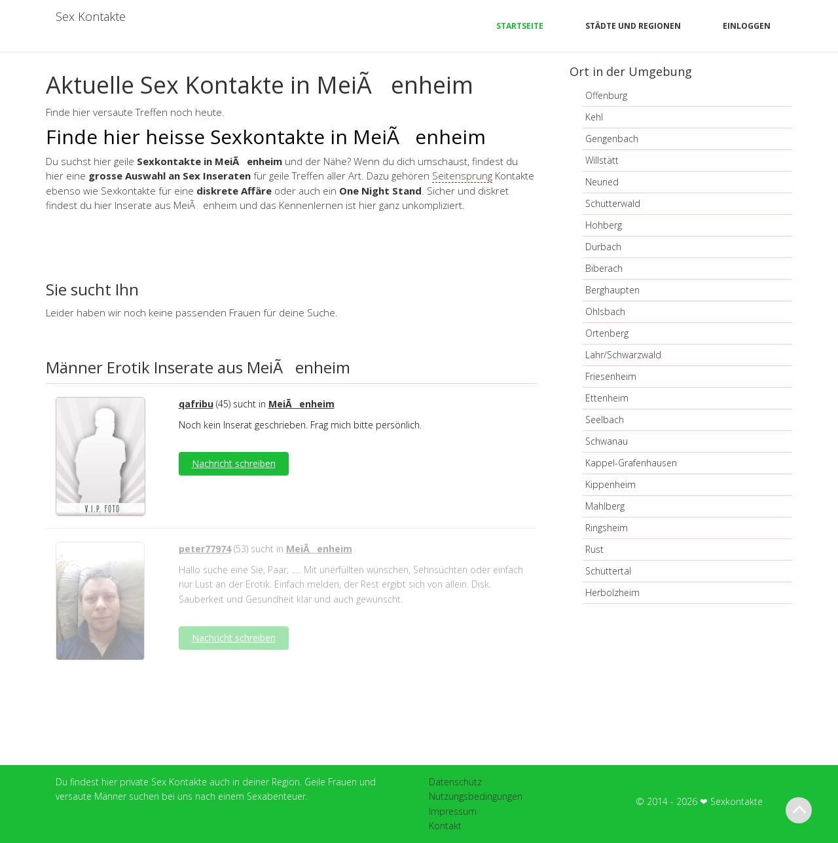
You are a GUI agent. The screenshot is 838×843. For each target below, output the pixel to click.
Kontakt (445, 825)
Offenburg (606, 95)
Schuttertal (608, 571)
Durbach (603, 246)
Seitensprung (462, 175)
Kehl (594, 117)
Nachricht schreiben (234, 463)
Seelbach (604, 419)
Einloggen (747, 25)
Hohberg (603, 225)
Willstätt (602, 160)
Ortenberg (606, 333)
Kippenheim (610, 484)
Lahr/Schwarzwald (623, 354)
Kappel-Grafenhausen (631, 463)
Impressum (453, 811)
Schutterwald (612, 203)
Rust (594, 549)
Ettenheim (606, 398)
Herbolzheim (612, 592)
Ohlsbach (605, 311)
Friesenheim (610, 376)
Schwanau (606, 441)
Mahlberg (605, 506)
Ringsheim (606, 527)
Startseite (519, 25)
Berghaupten (612, 290)
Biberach (604, 268)
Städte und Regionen (633, 25)
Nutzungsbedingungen (475, 796)
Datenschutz (455, 782)
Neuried (602, 182)
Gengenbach (611, 138)
